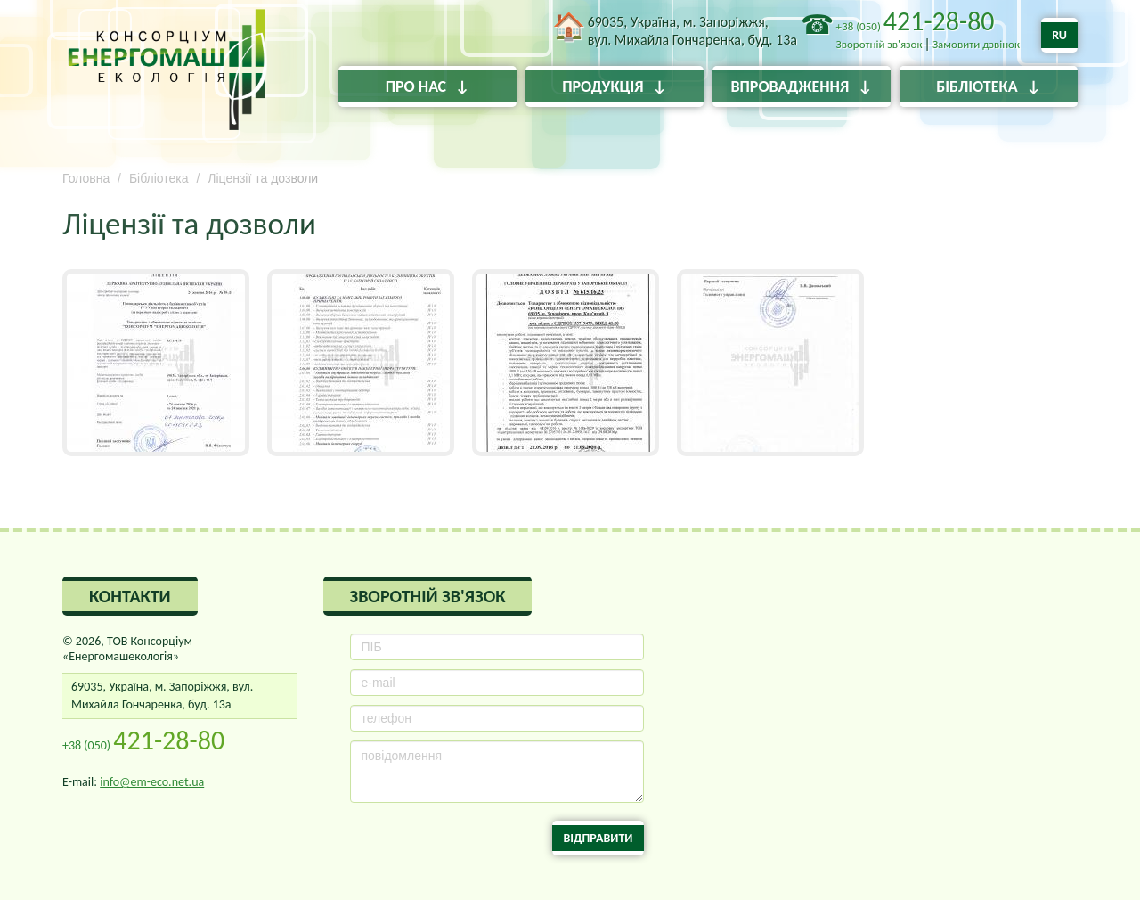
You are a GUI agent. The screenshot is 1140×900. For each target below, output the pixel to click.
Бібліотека (976, 86)
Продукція (602, 86)
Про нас (416, 86)
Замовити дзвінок (976, 44)
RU (1059, 35)
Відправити (597, 838)
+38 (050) (915, 26)
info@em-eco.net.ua (152, 782)
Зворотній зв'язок (879, 44)
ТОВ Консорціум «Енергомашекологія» (167, 76)
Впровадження (789, 86)
